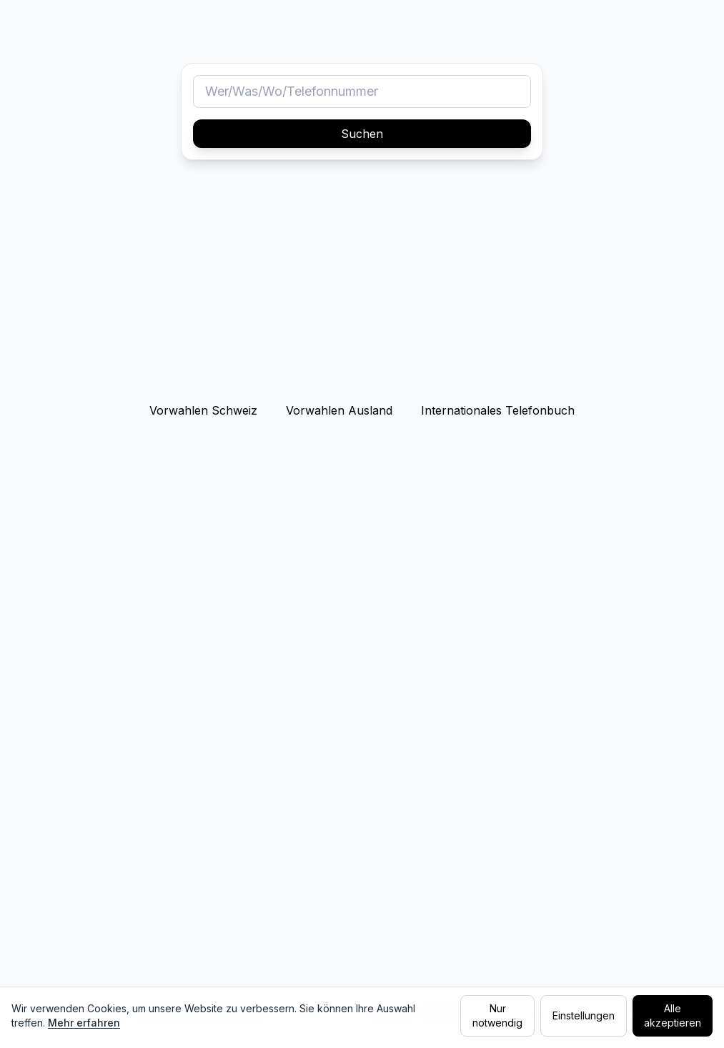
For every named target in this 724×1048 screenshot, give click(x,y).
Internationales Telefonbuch (498, 410)
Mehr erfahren (84, 1023)
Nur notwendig (497, 1015)
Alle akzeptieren (672, 1015)
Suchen (362, 134)
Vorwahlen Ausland (339, 410)
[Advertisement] (362, 284)
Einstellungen (583, 1015)
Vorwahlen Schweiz (203, 410)
